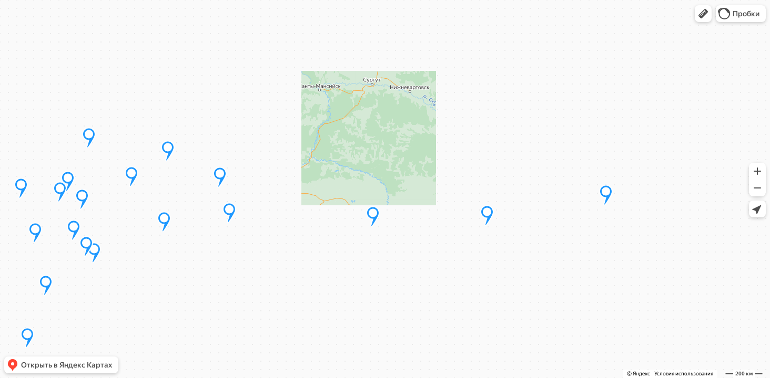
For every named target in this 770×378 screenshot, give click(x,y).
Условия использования (683, 373)
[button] (703, 13)
